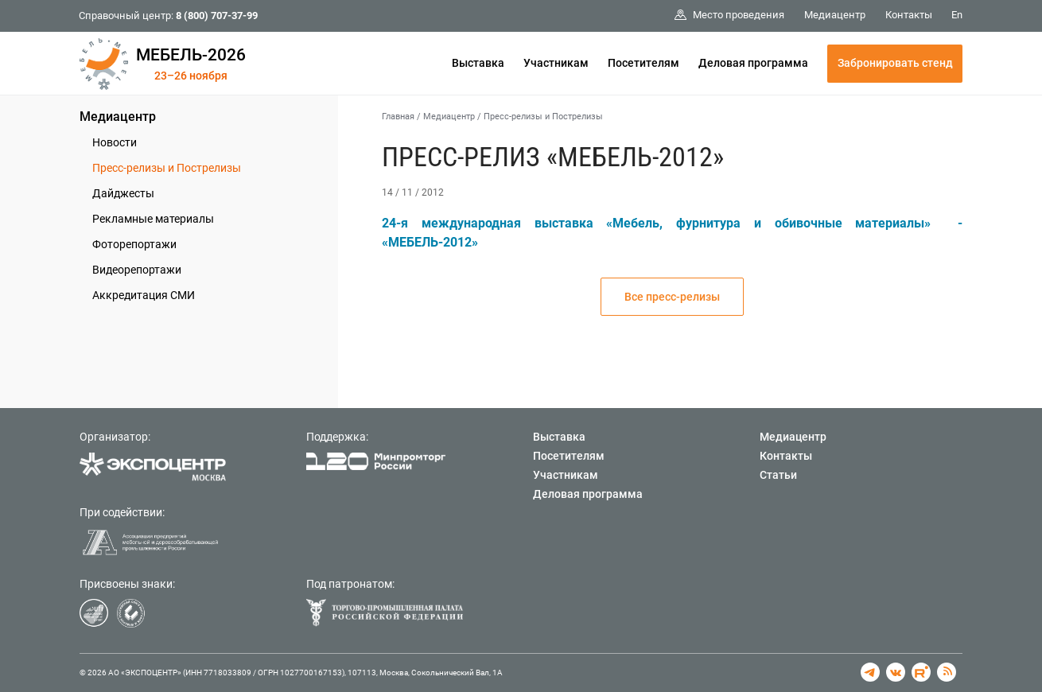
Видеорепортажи (136, 269)
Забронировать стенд (895, 62)
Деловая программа (753, 62)
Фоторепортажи (134, 244)
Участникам (556, 62)
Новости (114, 142)
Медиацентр (118, 116)
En (956, 15)
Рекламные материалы (153, 218)
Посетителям (643, 62)
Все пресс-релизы (672, 296)
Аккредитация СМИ (143, 295)
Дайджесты (123, 193)
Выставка (478, 62)
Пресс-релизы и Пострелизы (166, 167)
